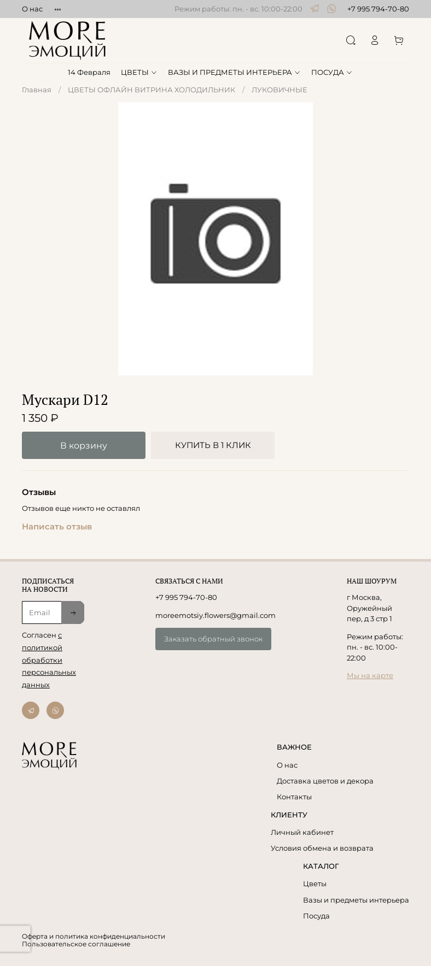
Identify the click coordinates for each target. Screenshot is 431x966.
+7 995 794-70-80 (378, 8)
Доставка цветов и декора (325, 780)
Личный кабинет (302, 832)
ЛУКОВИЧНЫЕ (279, 89)
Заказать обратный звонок (213, 638)
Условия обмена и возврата (322, 848)
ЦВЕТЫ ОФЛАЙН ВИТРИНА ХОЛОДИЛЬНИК (151, 89)
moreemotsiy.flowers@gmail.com (215, 615)
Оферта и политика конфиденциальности (93, 936)
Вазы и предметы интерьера (356, 900)
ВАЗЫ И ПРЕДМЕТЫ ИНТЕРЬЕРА (234, 72)
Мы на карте (370, 675)
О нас (32, 8)
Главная (36, 89)
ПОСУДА (332, 72)
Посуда (316, 915)
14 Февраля (89, 72)
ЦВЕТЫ (139, 72)
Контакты (294, 796)
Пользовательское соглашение (76, 944)
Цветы (315, 883)
